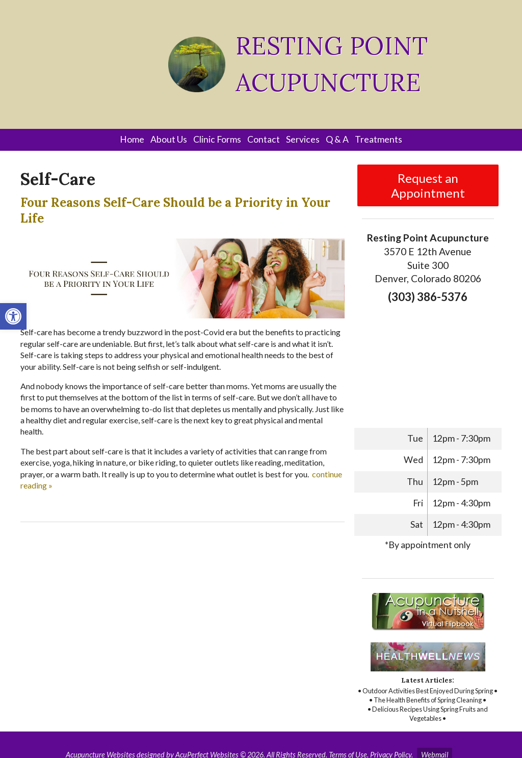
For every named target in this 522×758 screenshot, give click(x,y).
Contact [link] (263, 139)
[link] (13, 316)
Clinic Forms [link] (217, 139)
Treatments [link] (378, 139)
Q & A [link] (337, 139)
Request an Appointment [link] (428, 185)
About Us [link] (168, 139)
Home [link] (132, 139)
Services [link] (303, 139)
